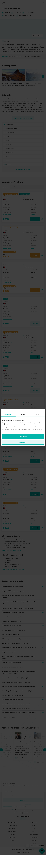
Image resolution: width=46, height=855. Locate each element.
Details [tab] (23, 414)
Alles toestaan (23, 436)
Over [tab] (37, 414)
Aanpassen (23, 442)
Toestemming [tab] (8, 414)
